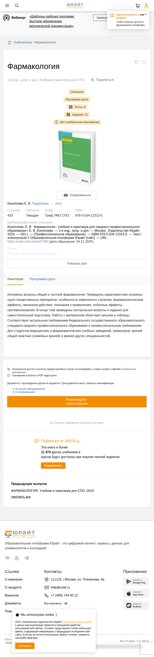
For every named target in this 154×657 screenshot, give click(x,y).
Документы (13, 603)
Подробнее (40, 203)
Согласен (25, 645)
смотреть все (21, 496)
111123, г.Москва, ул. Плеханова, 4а (77, 579)
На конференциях (25, 392)
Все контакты (56, 603)
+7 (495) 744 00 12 (64, 595)
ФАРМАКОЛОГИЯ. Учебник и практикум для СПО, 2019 (52, 490)
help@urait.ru (60, 587)
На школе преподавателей (30, 388)
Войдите (121, 18)
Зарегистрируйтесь (127, 14)
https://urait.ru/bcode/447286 (27, 241)
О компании (13, 579)
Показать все (77, 263)
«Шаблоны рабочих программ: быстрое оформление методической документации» (52, 21)
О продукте (13, 587)
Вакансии (12, 595)
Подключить (53, 465)
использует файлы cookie (77, 622)
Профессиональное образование (32, 253)
